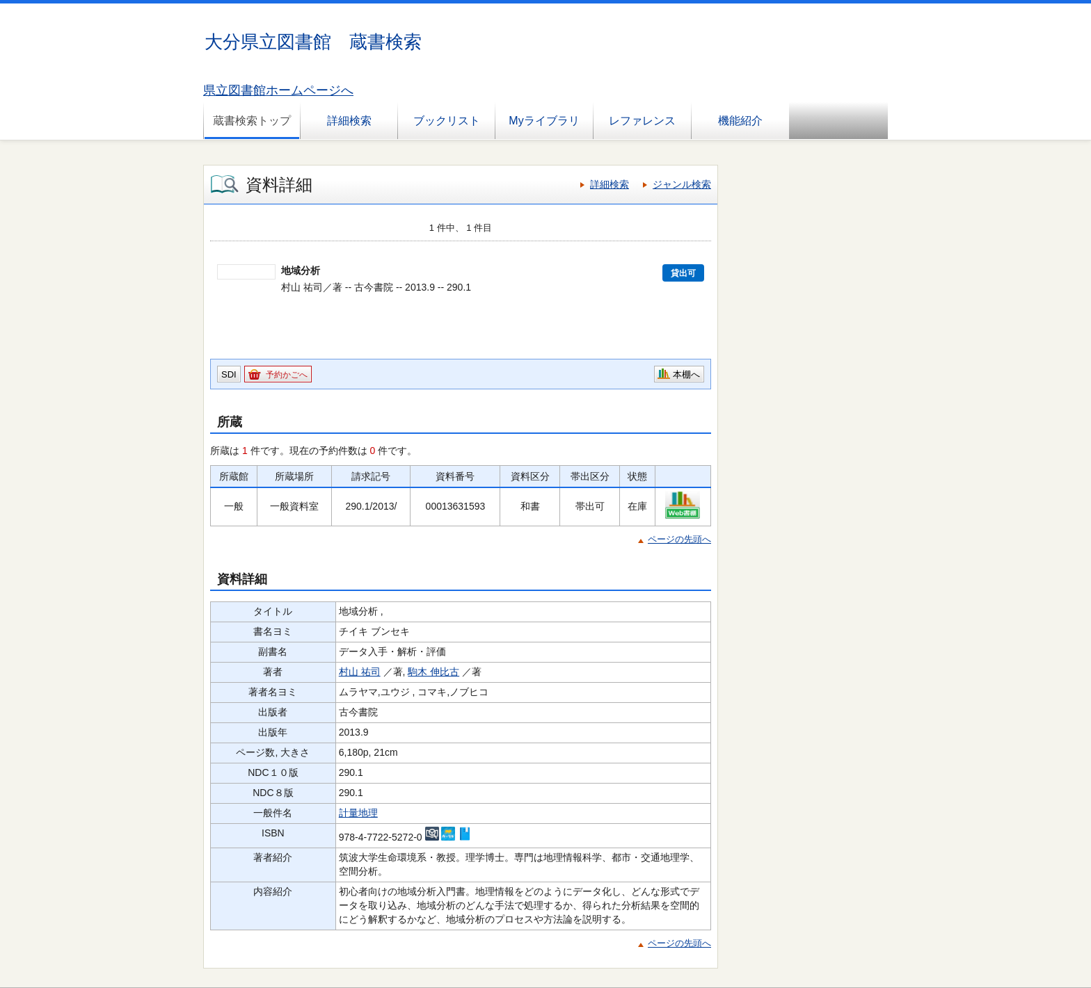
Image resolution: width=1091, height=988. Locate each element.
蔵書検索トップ (252, 121)
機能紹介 (740, 121)
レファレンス (642, 121)
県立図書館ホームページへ (278, 90)
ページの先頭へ (679, 539)
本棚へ (686, 374)
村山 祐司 (360, 671)
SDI (229, 374)
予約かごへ (287, 375)
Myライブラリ (544, 121)
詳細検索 (349, 121)
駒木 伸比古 (433, 671)
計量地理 (358, 812)
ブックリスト (446, 121)
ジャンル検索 (682, 184)
